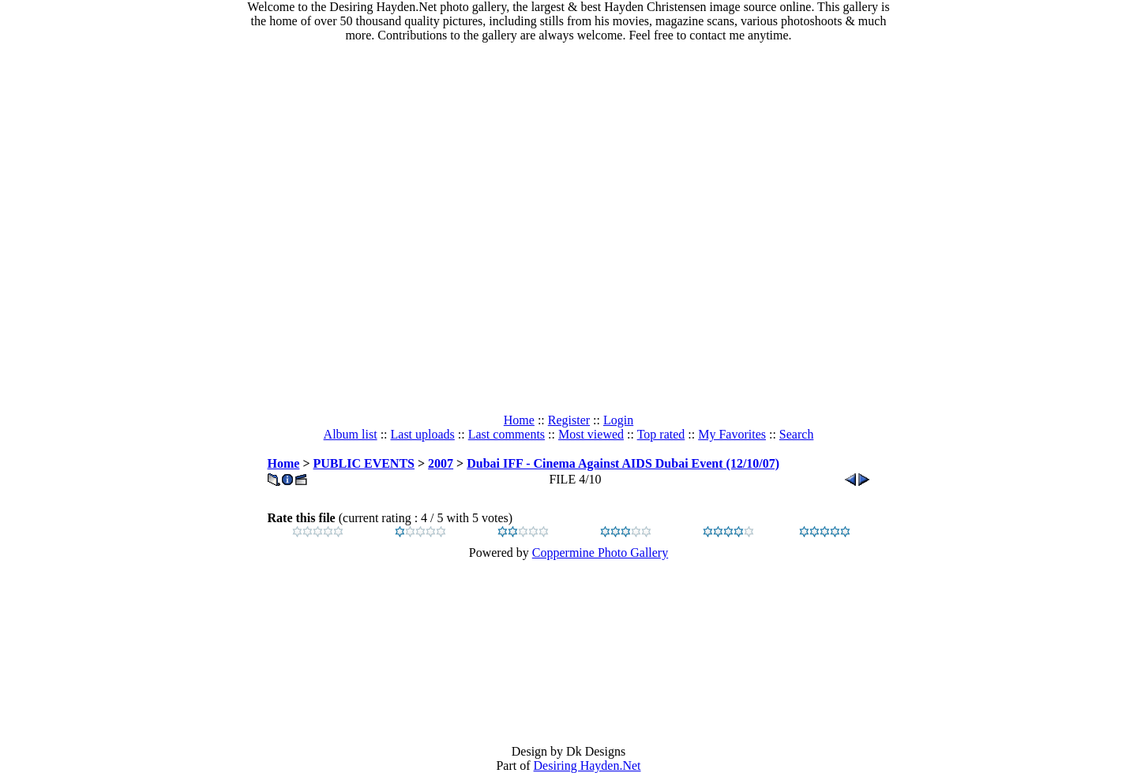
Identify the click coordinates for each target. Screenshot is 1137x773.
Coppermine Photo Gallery (600, 552)
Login (618, 420)
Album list (350, 434)
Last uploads (423, 434)
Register (569, 420)
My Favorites (732, 434)
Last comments (506, 434)
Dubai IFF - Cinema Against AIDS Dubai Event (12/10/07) (623, 463)
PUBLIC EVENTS (364, 463)
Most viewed (591, 434)
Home (519, 420)
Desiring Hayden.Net (587, 765)
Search (796, 434)
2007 (440, 463)
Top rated (661, 434)
